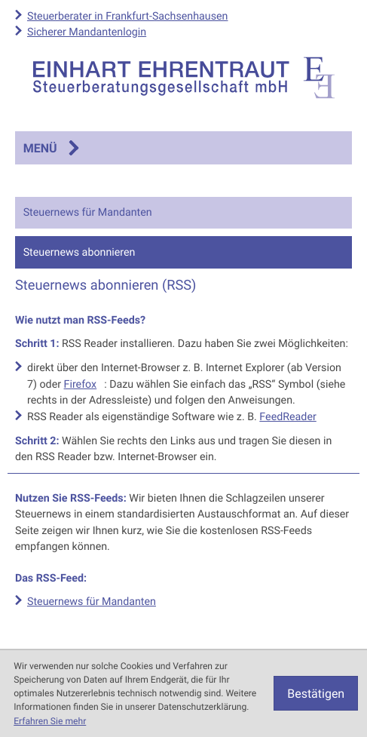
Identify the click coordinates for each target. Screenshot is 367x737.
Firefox (80, 384)
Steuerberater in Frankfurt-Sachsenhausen (127, 16)
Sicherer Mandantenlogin (86, 32)
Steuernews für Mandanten (87, 212)
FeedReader (287, 417)
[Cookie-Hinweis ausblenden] (316, 693)
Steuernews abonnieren (79, 252)
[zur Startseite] (184, 78)
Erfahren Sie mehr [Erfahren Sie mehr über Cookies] (50, 720)
